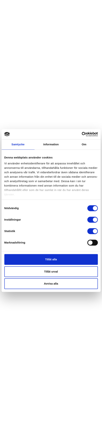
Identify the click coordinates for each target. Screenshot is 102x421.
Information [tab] (51, 144)
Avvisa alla (51, 283)
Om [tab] (84, 144)
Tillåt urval (51, 271)
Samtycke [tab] (18, 144)
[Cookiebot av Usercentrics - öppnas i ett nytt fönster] (81, 134)
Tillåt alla (51, 259)
